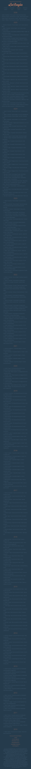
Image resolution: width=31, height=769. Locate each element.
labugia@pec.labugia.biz (15, 744)
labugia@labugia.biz (15, 742)
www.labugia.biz (15, 745)
